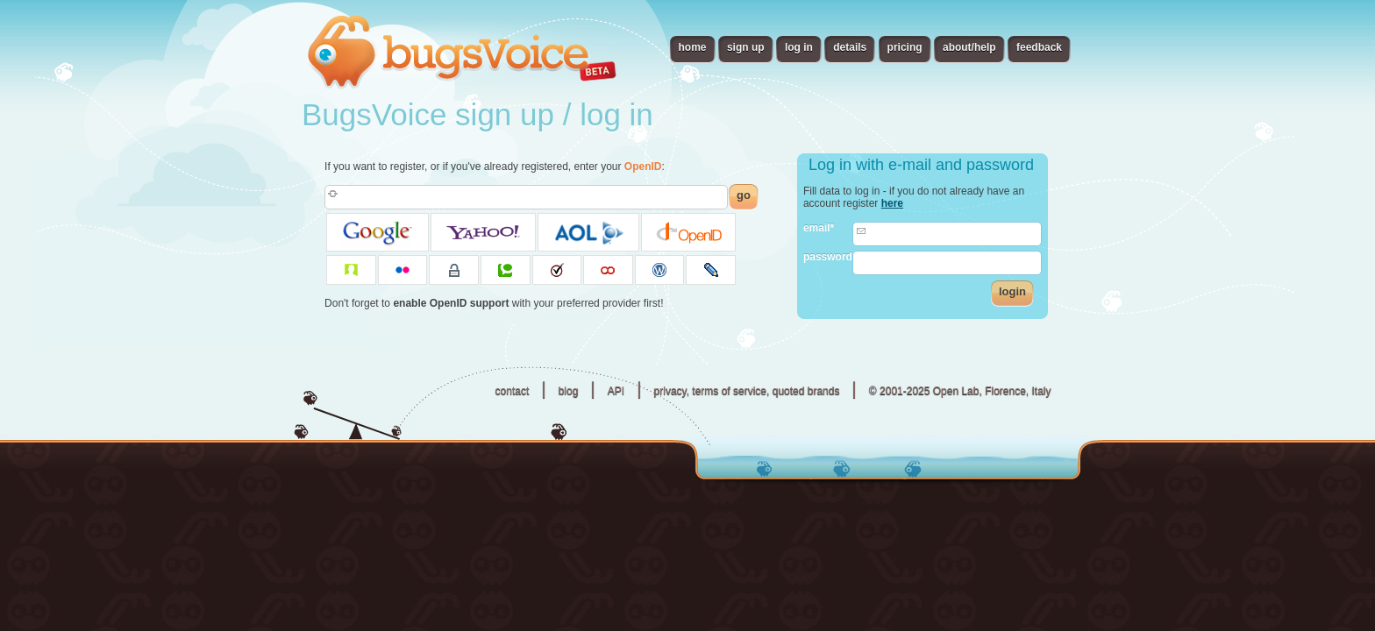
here (892, 203)
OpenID (643, 166)
